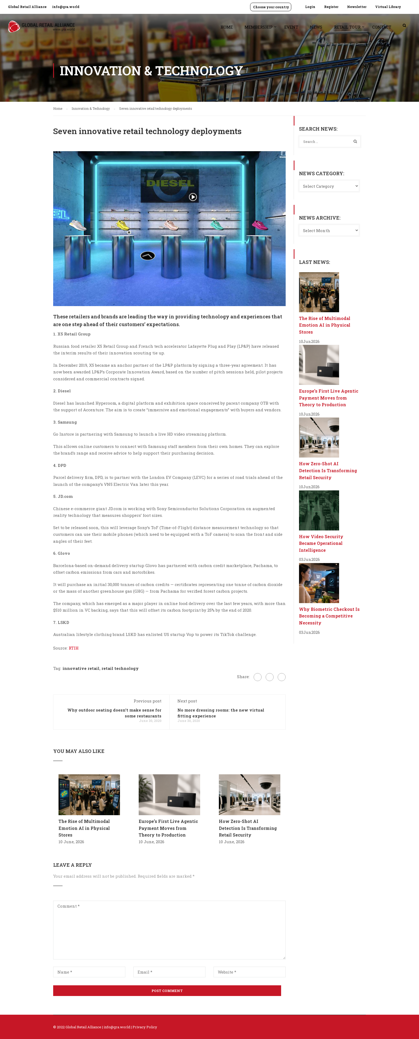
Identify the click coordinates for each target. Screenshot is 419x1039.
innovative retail (81, 668)
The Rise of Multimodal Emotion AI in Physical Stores (84, 828)
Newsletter (356, 7)
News (316, 27)
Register (331, 7)
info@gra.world (65, 7)
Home (226, 27)
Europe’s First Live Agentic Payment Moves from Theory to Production (168, 828)
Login (310, 7)
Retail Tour (347, 27)
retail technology (120, 668)
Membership (259, 27)
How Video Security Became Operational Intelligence (321, 543)
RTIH (74, 648)
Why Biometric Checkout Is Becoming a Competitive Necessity (329, 616)
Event (291, 27)
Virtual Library (388, 7)
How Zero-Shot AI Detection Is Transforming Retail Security (248, 828)
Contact (381, 27)
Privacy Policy (145, 1027)
